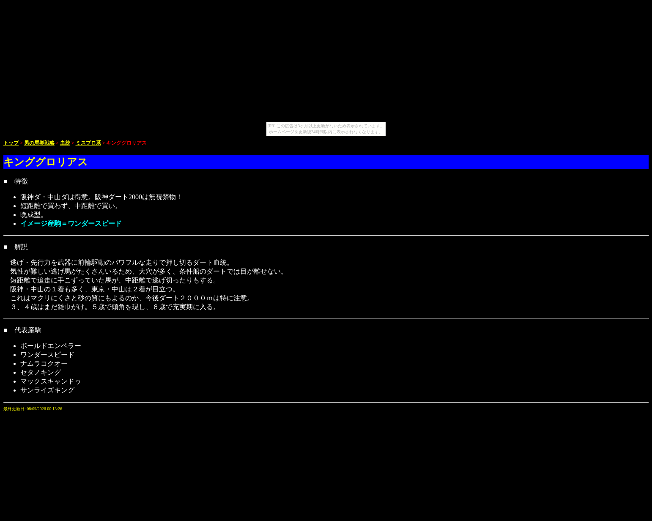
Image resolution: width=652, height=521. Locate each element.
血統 (65, 143)
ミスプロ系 (88, 143)
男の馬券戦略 (39, 143)
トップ (11, 143)
